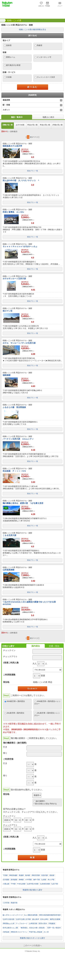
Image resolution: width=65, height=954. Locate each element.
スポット (6, 110)
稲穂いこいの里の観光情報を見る (32, 29)
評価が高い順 (57, 125)
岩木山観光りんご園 (10, 928)
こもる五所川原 (9, 535)
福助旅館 (6, 375)
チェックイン (9, 650)
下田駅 (5, 875)
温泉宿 (8, 45)
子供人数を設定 (39, 670)
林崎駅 (21, 880)
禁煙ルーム (10, 57)
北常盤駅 (6, 880)
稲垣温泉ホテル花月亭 (12, 146)
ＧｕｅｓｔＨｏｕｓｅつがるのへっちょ (20, 246)
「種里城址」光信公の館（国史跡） (32, 928)
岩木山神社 (44, 919)
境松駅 (51, 875)
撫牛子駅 (36, 880)
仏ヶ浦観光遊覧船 (31, 915)
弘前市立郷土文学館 (23, 919)
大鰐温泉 (6, 932)
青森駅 (21, 875)
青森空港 (14, 903)
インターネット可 (44, 57)
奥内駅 (27, 875)
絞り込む (32, 87)
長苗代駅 (44, 875)
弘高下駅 (54, 884)
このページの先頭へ (32, 945)
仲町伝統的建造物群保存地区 (50, 915)
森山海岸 (35, 919)
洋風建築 (51, 923)
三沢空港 (6, 903)
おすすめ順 (20, 125)
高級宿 (39, 45)
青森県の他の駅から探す (32, 890)
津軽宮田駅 (36, 875)
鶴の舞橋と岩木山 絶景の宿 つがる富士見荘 (23, 503)
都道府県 (6, 100)
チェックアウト (10, 656)
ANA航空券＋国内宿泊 (16, 701)
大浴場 (8, 77)
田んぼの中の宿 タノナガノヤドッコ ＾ (21, 180)
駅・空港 (6, 105)
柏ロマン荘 (7, 311)
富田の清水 (43, 923)
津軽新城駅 (13, 875)
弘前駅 (43, 880)
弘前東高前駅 (45, 884)
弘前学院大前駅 (33, 884)
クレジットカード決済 (46, 77)
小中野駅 (28, 880)
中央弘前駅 (21, 884)
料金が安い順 (32, 125)
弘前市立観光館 (8, 919)
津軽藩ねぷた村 (8, 923)
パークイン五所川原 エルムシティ (18, 439)
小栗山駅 (6, 884)
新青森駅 (14, 880)
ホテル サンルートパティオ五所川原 (19, 343)
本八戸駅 (51, 880)
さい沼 (46, 932)
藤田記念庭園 (55, 919)
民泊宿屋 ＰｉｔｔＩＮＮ (14, 471)
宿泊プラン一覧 (32, 171)
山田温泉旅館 (8, 570)
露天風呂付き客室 (13, 65)
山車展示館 (33, 923)
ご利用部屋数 (9, 675)
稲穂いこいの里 (14, 20)
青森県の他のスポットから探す (32, 938)
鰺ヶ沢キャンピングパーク (13, 915)
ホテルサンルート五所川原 (14, 278)
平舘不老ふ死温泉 (35, 932)
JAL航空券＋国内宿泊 (15, 713)
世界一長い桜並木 (54, 928)
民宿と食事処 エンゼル (13, 212)
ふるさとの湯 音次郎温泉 (14, 407)
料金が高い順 (45, 125)
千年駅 (13, 884)
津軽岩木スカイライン (19, 932)
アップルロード (21, 923)
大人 (34, 663)
